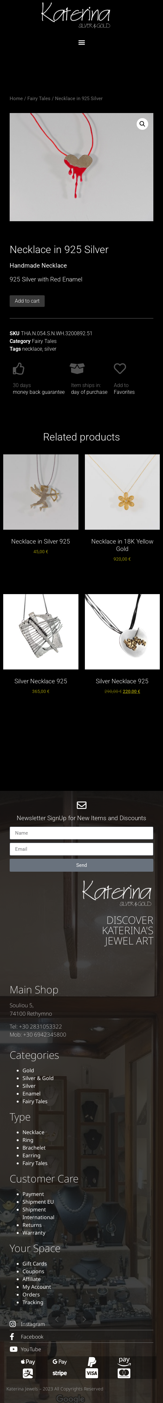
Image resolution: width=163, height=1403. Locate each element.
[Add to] (120, 369)
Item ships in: (86, 385)
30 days (22, 385)
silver (50, 349)
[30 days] (19, 369)
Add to (121, 385)
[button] (81, 42)
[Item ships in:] (77, 369)
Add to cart (27, 301)
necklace (32, 349)
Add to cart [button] (40, 568)
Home (16, 98)
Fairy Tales (38, 98)
